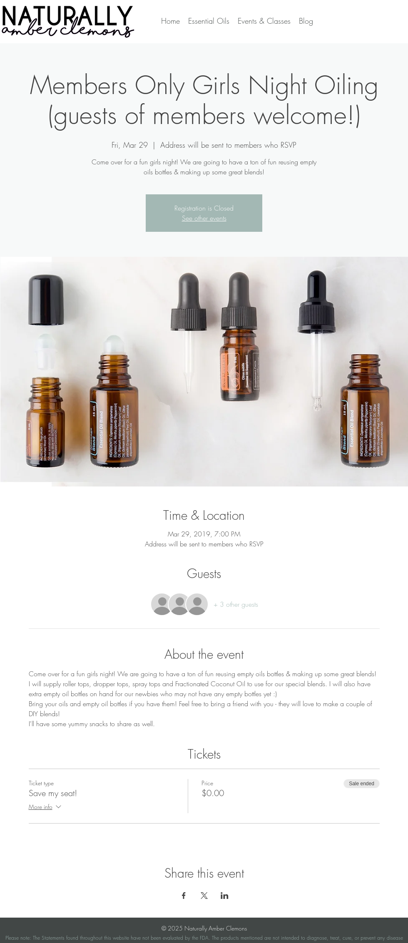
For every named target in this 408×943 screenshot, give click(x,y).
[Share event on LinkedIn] (225, 895)
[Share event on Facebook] (184, 895)
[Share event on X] (204, 895)
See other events (204, 218)
